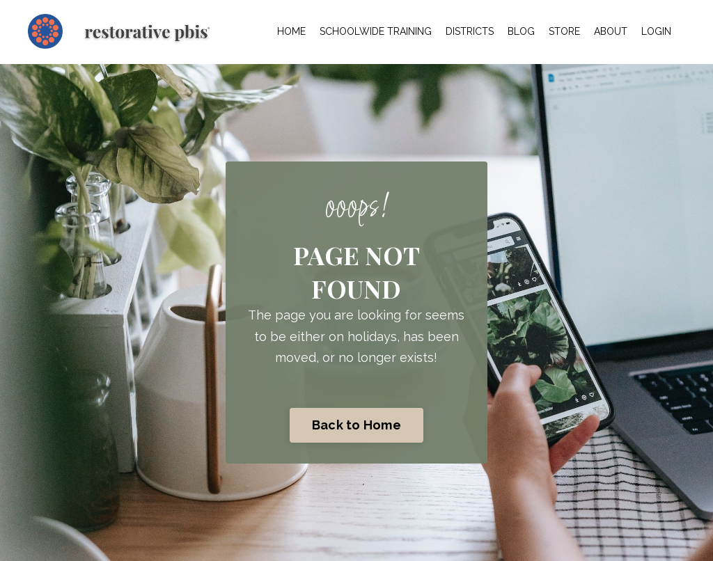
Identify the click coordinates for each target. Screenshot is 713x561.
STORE (564, 31)
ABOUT (610, 31)
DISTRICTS (470, 31)
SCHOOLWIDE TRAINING (376, 31)
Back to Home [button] (356, 425)
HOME (291, 31)
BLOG (521, 31)
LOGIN (656, 31)
